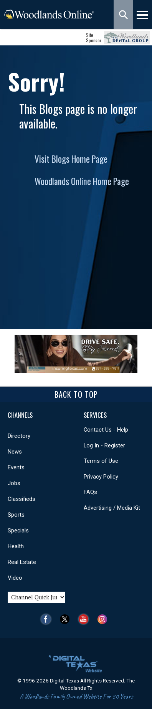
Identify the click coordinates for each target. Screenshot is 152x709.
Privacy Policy (101, 476)
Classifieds (21, 498)
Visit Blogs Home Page (71, 158)
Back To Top (76, 394)
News (15, 451)
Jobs (14, 483)
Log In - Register (104, 445)
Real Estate (22, 562)
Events (16, 467)
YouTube (85, 619)
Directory (19, 435)
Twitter (66, 619)
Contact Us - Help (106, 429)
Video (15, 577)
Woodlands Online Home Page (82, 181)
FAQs (90, 492)
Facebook (47, 619)
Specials (18, 530)
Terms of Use (101, 460)
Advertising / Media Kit (112, 507)
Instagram (104, 619)
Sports (16, 514)
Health (16, 546)
